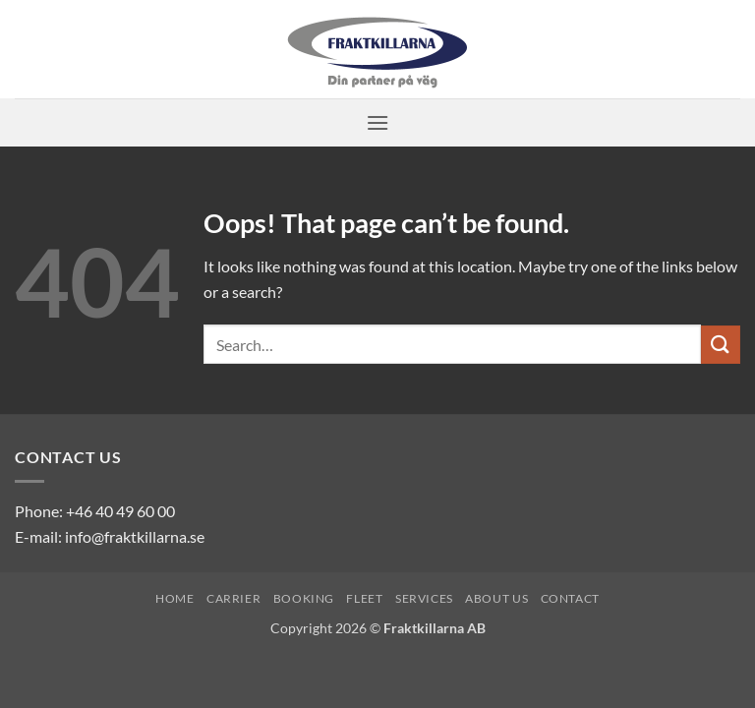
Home (174, 598)
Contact (570, 598)
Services (424, 598)
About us (496, 598)
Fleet (364, 598)
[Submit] (720, 344)
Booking (303, 598)
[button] (377, 122)
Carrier (233, 598)
